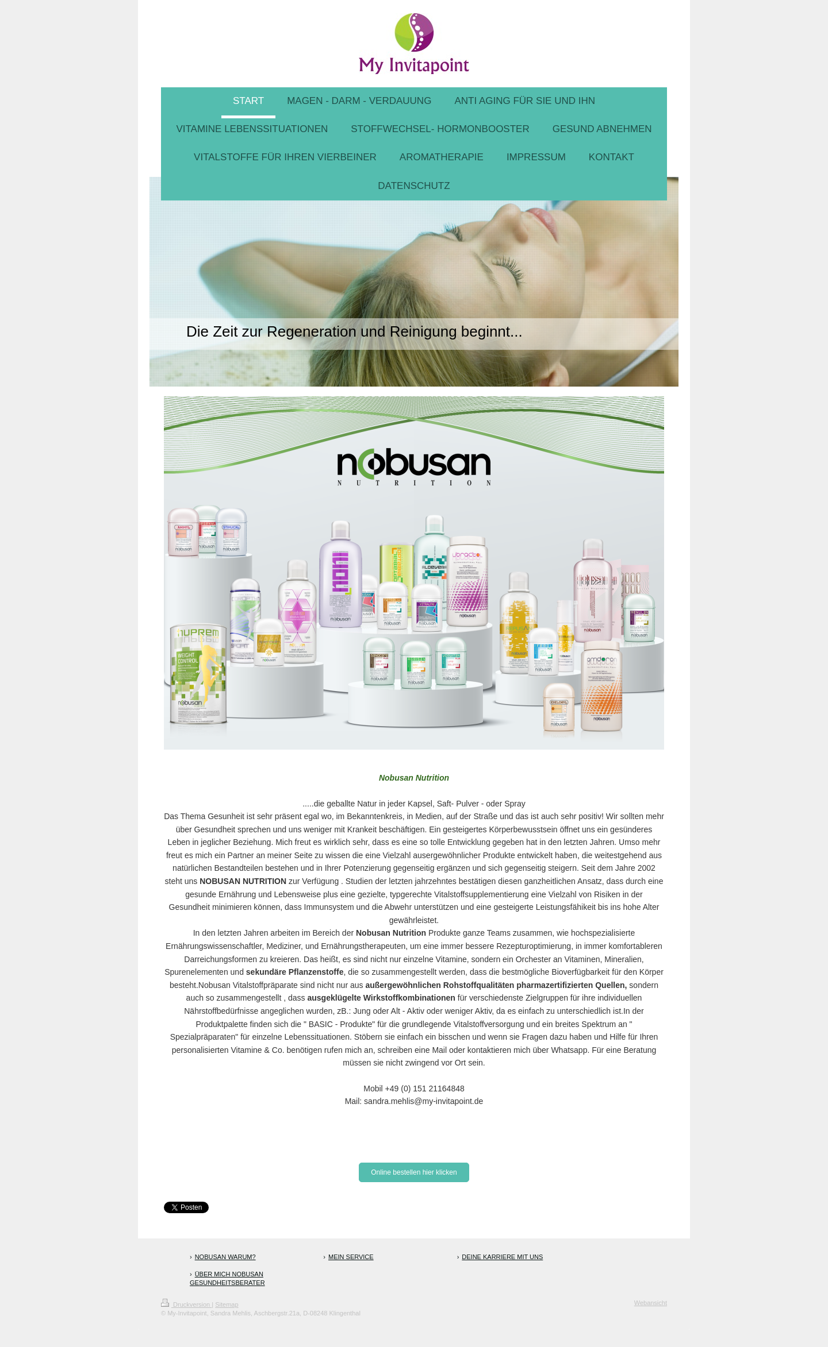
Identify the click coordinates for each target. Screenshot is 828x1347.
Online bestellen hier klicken (414, 1172)
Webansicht (650, 1302)
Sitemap (226, 1304)
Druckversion (186, 1304)
